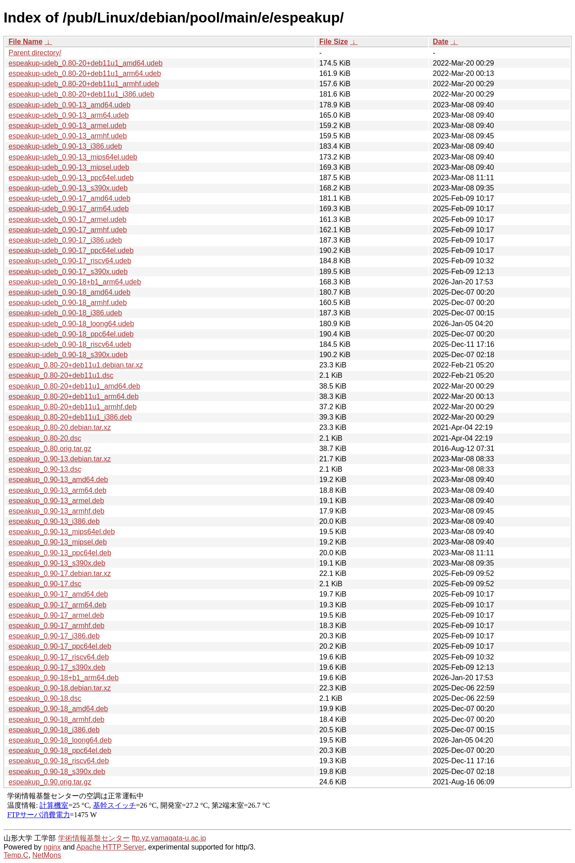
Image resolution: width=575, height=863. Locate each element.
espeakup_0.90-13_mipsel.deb (58, 542)
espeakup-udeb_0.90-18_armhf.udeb (68, 302)
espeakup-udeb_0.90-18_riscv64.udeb (70, 344)
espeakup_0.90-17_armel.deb (56, 615)
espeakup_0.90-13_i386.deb (54, 521)
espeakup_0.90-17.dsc (45, 584)
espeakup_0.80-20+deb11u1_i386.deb (70, 417)
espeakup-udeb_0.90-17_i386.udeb (65, 240)
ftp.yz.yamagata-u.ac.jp (169, 838)
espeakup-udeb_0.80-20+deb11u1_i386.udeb (81, 94)
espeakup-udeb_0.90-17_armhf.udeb (68, 230)
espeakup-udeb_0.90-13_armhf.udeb (68, 136)
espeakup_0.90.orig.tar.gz (50, 782)
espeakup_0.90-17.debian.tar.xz (60, 573)
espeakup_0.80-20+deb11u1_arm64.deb (74, 396)
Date (440, 41)
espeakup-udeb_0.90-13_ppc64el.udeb (71, 177)
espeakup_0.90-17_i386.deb (54, 636)
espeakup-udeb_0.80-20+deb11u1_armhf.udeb (84, 84)
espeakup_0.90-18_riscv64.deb (59, 761)
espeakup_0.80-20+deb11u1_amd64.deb (74, 386)
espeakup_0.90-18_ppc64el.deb (60, 750)
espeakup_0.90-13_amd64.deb (58, 479)
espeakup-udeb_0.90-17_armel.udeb (67, 219)
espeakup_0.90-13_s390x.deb (57, 563)
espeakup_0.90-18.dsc (45, 698)
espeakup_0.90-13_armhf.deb (57, 511)
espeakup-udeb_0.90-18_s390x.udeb (68, 354)
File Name (26, 41)
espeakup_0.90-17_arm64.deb (57, 605)
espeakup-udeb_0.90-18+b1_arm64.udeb (75, 282)
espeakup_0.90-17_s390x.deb (57, 667)
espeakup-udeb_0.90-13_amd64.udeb (69, 105)
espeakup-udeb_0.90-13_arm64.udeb (69, 115)
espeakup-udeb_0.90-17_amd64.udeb (69, 198)
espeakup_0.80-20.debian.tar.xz (60, 427)
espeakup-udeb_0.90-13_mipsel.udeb (69, 167)
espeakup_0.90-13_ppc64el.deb (60, 553)
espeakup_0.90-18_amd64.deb (58, 709)
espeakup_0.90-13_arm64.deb (57, 490)
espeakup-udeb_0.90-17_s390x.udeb (68, 271)
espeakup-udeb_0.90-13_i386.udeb (65, 146)
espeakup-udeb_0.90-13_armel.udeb (67, 125)
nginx (52, 847)
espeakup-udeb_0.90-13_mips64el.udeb (73, 157)
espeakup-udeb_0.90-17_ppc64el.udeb (71, 250)
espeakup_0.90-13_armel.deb (56, 501)
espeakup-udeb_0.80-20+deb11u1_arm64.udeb (85, 73)
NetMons (46, 855)
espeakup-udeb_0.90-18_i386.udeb (65, 313)
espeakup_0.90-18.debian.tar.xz (60, 688)
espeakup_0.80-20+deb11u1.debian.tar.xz (76, 365)
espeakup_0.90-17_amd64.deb (58, 594)
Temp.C (16, 855)
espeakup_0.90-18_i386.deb (54, 730)
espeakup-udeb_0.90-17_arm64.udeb (69, 208)
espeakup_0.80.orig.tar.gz (50, 448)
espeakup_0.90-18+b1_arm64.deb (64, 678)
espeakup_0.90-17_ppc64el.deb (60, 646)
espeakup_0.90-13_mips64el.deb (62, 532)
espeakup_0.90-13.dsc (45, 469)
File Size (333, 41)
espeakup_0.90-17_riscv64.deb (59, 657)
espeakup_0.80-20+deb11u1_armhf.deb (73, 407)
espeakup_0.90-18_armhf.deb (57, 719)
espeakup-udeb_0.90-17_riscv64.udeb (70, 261)
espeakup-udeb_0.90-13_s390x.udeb (68, 188)
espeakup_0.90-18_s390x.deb (57, 771)
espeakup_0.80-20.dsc (45, 438)
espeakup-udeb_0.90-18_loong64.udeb (71, 323)
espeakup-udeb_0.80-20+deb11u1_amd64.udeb (86, 63)
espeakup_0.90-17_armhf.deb (57, 625)
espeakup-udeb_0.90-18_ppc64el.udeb (71, 334)
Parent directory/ (35, 53)
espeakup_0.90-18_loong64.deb (60, 740)
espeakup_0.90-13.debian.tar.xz (60, 459)
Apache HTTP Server (110, 847)
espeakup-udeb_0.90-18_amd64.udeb (69, 292)
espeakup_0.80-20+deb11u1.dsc (61, 375)
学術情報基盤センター (94, 838)
